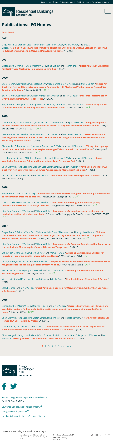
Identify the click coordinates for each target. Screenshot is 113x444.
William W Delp (39, 65)
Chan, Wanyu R (9, 166)
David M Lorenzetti (61, 232)
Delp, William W (9, 44)
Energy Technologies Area (65, 2)
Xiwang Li (39, 158)
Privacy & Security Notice (60, 439)
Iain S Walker (53, 65)
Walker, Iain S (8, 175)
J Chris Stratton (44, 335)
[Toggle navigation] (108, 11)
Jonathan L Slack (38, 134)
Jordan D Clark (76, 122)
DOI (46, 90)
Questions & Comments (63, 435)
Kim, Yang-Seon (9, 211)
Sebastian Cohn (38, 83)
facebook (105, 436)
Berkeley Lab (46, 2)
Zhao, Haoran (8, 83)
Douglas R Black (40, 306)
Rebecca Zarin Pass (26, 232)
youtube (109, 436)
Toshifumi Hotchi (61, 335)
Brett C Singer (87, 83)
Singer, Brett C (9, 65)
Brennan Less (24, 44)
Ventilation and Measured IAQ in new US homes (75, 175)
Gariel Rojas (21, 270)
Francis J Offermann (56, 104)
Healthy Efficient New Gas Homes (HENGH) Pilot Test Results (44, 338)
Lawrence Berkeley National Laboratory (22, 406)
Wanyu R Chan (71, 44)
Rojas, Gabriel (8, 261)
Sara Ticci (38, 326)
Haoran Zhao (38, 44)
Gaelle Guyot (57, 279)
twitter (92, 436)
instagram (96, 436)
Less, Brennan (9, 122)
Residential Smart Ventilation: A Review (86, 279)
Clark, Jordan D (9, 146)
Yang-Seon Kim (39, 104)
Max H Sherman (56, 122)
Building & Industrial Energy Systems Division (94, 2)
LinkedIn (100, 436)
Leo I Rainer (52, 134)
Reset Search (8, 32)
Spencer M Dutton (54, 44)
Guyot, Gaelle (8, 202)
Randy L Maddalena (84, 232)
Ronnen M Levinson (72, 134)
